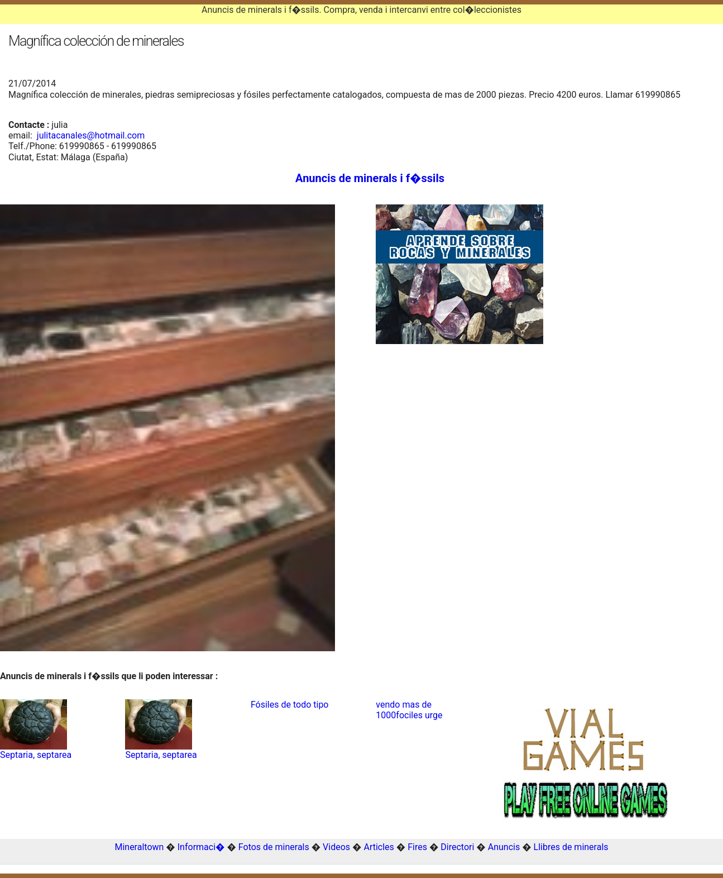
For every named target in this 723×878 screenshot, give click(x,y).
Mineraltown (139, 847)
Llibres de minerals (571, 847)
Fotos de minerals (273, 847)
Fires (417, 847)
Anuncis (504, 847)
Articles (378, 847)
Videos (336, 847)
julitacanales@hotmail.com (91, 135)
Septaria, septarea (35, 755)
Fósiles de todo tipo (290, 704)
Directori (457, 847)
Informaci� (201, 847)
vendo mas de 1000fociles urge (409, 709)
